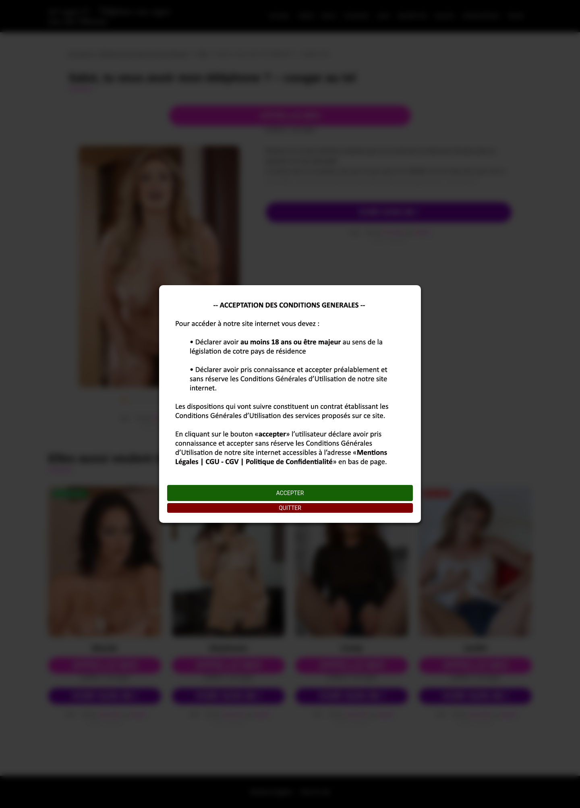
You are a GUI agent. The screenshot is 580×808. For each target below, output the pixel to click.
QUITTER (290, 508)
